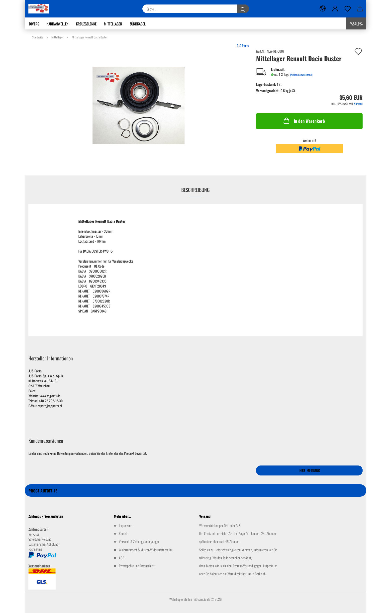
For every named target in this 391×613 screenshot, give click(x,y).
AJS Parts (243, 45)
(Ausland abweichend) (301, 75)
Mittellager (113, 23)
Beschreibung (195, 189)
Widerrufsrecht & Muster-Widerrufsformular (145, 549)
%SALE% (356, 23)
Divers (34, 23)
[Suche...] (243, 8)
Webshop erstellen (180, 599)
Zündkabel (138, 23)
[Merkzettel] (347, 8)
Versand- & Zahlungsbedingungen (139, 541)
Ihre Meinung (309, 470)
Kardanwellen (58, 23)
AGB (121, 557)
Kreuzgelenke (86, 23)
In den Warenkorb (304, 121)
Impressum (125, 525)
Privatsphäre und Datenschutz (137, 565)
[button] (322, 8)
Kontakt (123, 533)
